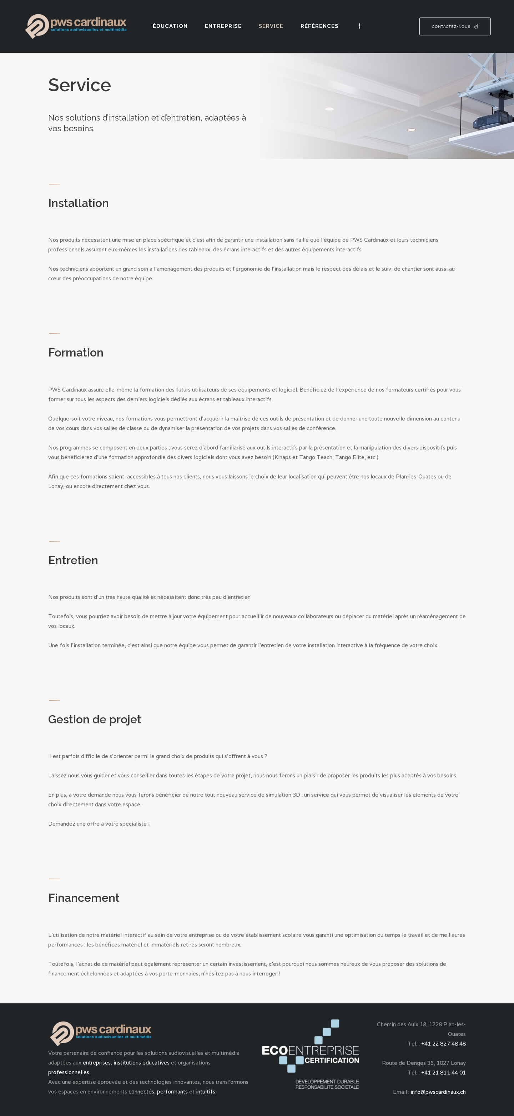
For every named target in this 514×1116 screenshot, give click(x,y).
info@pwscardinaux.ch (438, 1091)
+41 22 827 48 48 (444, 1043)
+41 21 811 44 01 (444, 1072)
